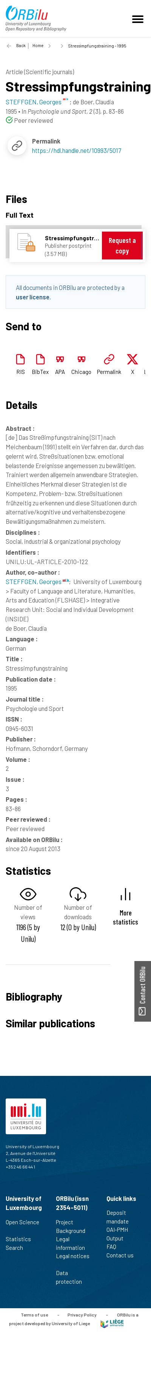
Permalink (109, 371)
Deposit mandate (120, 1217)
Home (37, 45)
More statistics (125, 917)
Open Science (22, 1226)
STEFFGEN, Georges (37, 581)
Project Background (74, 1226)
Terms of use (34, 1314)
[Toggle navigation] (139, 18)
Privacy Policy (82, 1314)
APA (60, 371)
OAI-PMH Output (118, 1234)
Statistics (21, 1239)
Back (21, 45)
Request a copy (122, 245)
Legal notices (72, 1260)
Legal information (73, 1243)
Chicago (81, 371)
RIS (20, 371)
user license (32, 297)
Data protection (72, 1277)
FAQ (114, 1246)
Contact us (123, 1255)
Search (17, 1247)
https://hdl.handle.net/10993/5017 (76, 150)
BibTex (40, 371)
